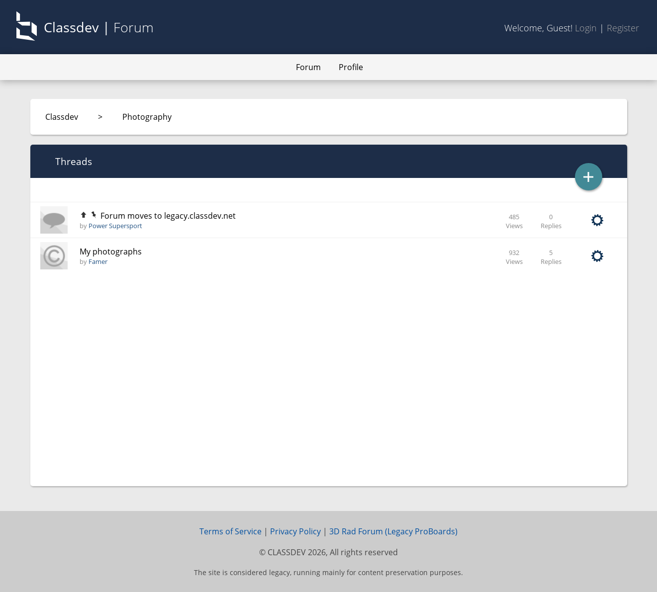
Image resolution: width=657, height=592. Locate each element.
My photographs (111, 251)
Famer (98, 261)
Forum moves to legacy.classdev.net (168, 215)
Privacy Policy (295, 531)
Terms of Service (230, 531)
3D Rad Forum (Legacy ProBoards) (393, 531)
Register (623, 28)
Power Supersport (115, 225)
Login (586, 28)
